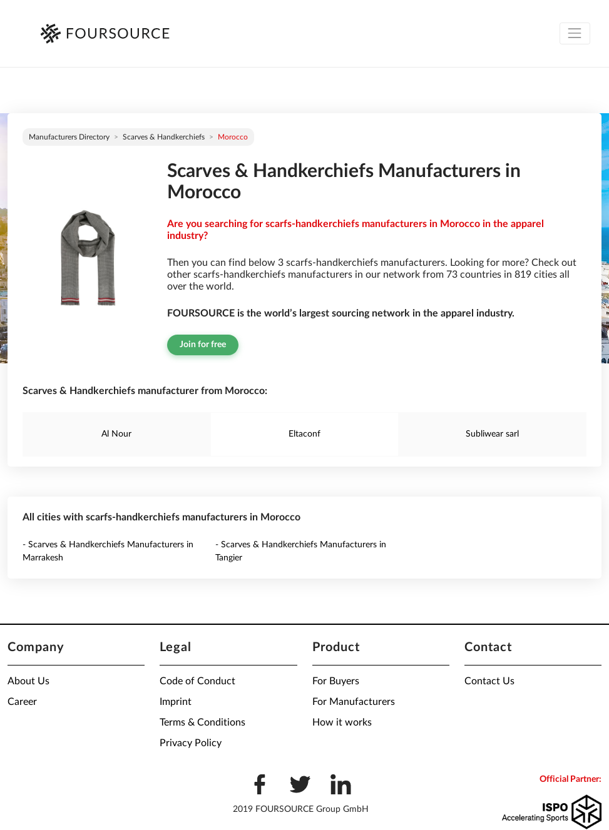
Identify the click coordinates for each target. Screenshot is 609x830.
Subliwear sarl (492, 434)
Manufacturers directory (69, 137)
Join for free (203, 344)
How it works (342, 722)
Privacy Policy (191, 743)
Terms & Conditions (202, 722)
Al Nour (116, 434)
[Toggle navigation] (575, 33)
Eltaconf (304, 434)
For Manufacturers (353, 702)
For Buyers (335, 681)
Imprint (176, 702)
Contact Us (489, 681)
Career (22, 702)
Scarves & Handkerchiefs (164, 137)
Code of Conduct (197, 681)
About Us (28, 681)
